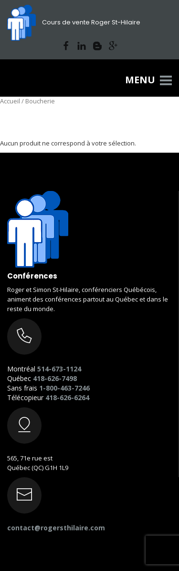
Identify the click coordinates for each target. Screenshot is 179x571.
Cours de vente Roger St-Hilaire (73, 22)
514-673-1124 (59, 368)
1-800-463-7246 (64, 387)
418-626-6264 (67, 397)
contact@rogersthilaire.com (56, 527)
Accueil (10, 101)
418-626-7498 (55, 378)
